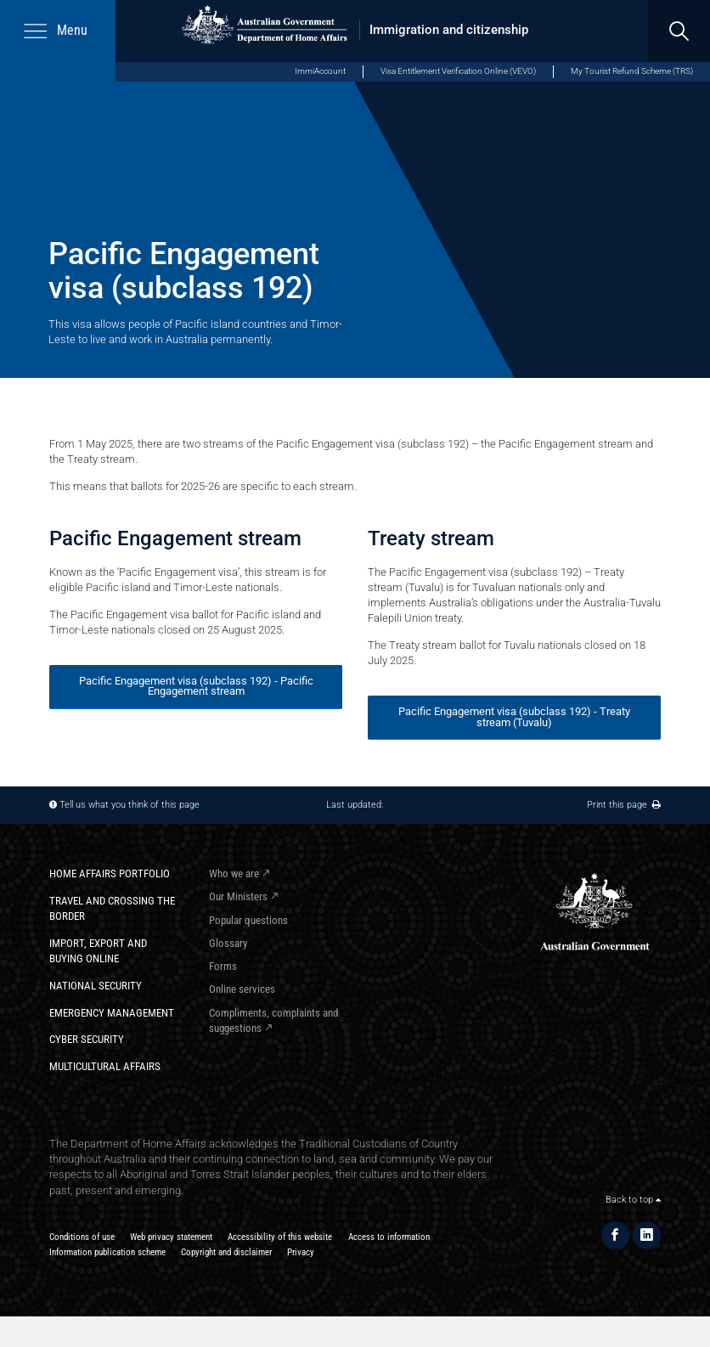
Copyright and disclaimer (226, 1252)
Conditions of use (82, 1237)
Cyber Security (86, 1039)
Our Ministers (238, 896)
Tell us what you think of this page (129, 804)
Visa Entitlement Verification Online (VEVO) (458, 71)
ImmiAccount (320, 71)
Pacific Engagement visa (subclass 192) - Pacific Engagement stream (196, 686)
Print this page (624, 804)
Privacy (300, 1252)
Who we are (234, 873)
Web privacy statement (171, 1237)
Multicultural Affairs (105, 1066)
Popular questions (248, 920)
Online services (242, 989)
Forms (223, 966)
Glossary (228, 943)
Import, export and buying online (98, 951)
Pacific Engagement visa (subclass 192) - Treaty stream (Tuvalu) (514, 717)
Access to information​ (389, 1237)
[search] (679, 31)
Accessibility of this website (280, 1237)
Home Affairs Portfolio (109, 873)
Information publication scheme (107, 1252)
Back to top (633, 1199)
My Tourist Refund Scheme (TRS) (632, 71)
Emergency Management (111, 1012)
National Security (95, 985)
